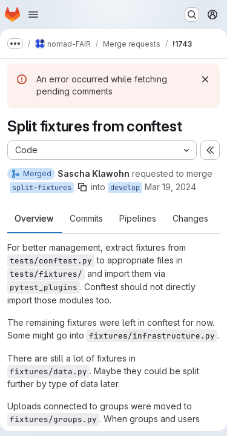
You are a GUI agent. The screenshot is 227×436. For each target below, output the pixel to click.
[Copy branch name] (82, 187)
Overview (34, 218)
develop (125, 188)
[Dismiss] (205, 79)
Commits (86, 218)
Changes (190, 218)
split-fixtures (41, 188)
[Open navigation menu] (33, 14)
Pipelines (137, 218)
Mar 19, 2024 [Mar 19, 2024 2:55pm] (170, 187)
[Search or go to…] (192, 14)
